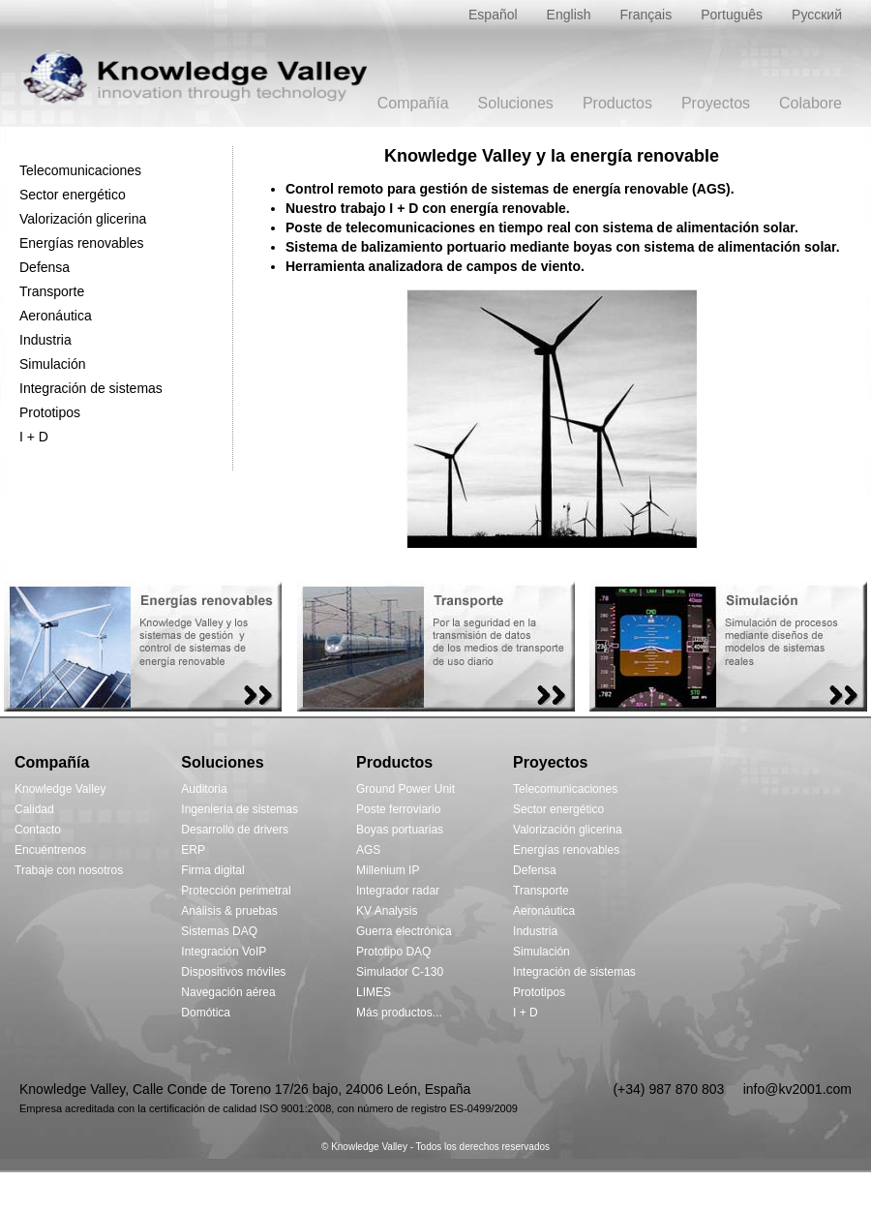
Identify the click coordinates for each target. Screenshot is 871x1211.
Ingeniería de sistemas (239, 809)
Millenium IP (387, 870)
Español (493, 14)
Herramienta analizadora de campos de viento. (435, 266)
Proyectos (715, 103)
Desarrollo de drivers (234, 829)
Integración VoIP (223, 951)
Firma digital (212, 870)
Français (646, 14)
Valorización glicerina (82, 219)
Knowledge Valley (60, 789)
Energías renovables (81, 243)
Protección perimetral (235, 890)
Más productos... (399, 1012)
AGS (368, 850)
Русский (817, 14)
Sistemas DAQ (219, 931)
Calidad (34, 809)
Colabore (810, 103)
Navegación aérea (228, 992)
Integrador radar (397, 890)
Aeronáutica (55, 315)
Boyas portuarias (399, 829)
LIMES (373, 992)
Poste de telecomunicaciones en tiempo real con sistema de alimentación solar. (541, 227)
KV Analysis (386, 911)
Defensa (44, 267)
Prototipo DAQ (393, 951)
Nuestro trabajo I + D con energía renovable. (427, 208)
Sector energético (72, 194)
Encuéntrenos (50, 850)
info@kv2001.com (797, 1089)
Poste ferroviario (398, 809)
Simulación (52, 364)
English (569, 14)
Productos (617, 103)
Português (732, 14)
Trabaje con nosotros (69, 870)
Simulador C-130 (399, 972)
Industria (45, 340)
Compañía (413, 103)
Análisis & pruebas (229, 911)
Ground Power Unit (405, 789)
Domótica (205, 1012)
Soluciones (516, 103)
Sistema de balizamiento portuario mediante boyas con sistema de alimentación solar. (562, 247)
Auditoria (203, 789)
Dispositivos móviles (233, 972)
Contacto (38, 829)
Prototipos (49, 412)
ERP (193, 850)
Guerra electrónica (404, 931)
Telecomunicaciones (80, 170)
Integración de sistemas (91, 388)
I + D (33, 436)
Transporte (51, 291)
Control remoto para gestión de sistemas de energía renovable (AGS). (510, 189)
